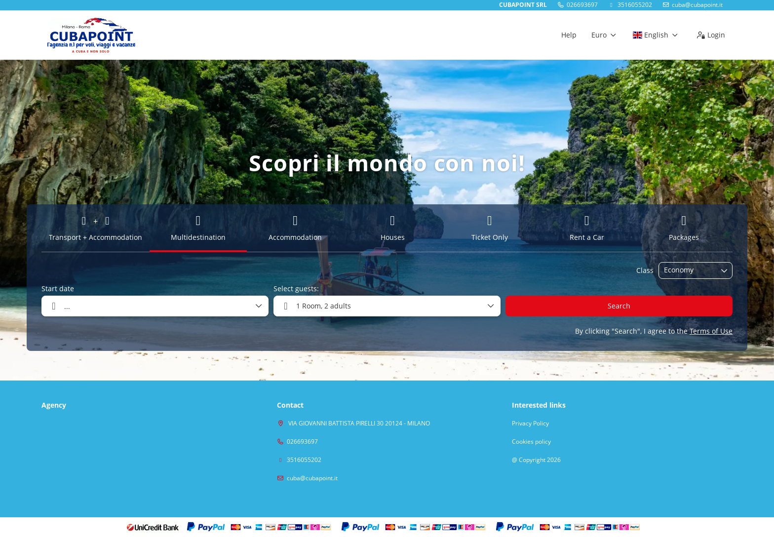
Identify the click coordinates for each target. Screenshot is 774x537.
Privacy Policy (530, 423)
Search (619, 305)
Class (645, 270)
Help (569, 34)
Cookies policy (531, 442)
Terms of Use (711, 331)
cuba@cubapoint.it (697, 5)
